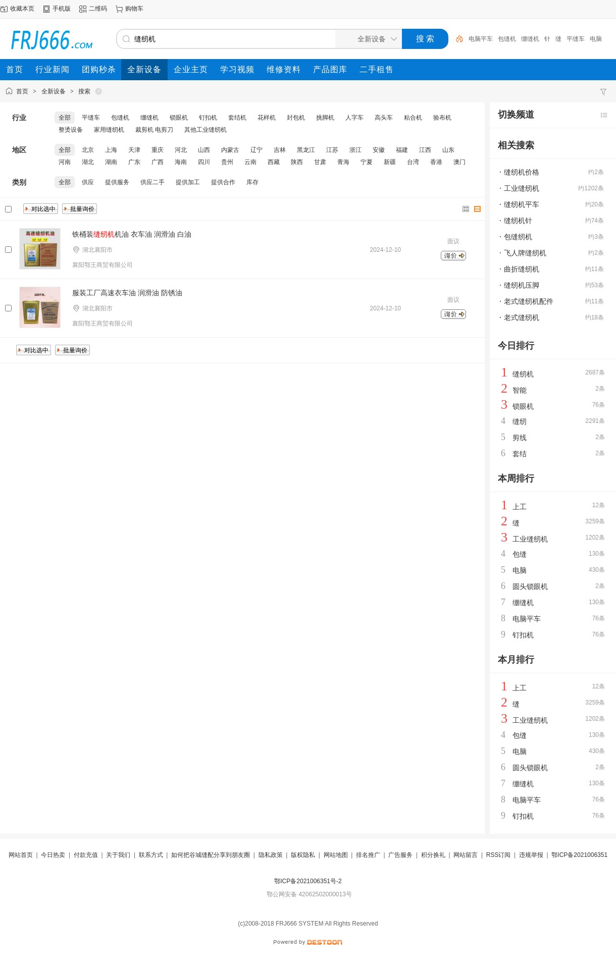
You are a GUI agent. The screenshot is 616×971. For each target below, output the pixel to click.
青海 (343, 162)
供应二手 (152, 182)
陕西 (297, 162)
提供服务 (117, 182)
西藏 (274, 162)
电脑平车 (481, 38)
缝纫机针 (518, 221)
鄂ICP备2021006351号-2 (307, 881)
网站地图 (336, 854)
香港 (436, 162)
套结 (519, 454)
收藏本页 (22, 8)
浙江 (355, 149)
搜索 (84, 91)
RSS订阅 (498, 854)
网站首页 (21, 854)
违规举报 (531, 854)
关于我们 (118, 854)
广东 (134, 162)
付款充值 (86, 854)
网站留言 (465, 854)
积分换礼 (433, 854)
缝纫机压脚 (521, 285)
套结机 (237, 117)
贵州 (227, 162)
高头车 (384, 117)
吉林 (280, 149)
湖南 (111, 162)
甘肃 (320, 162)
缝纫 (519, 421)
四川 (204, 162)
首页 (22, 91)
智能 (519, 390)
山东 (448, 149)
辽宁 (256, 149)
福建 (402, 149)
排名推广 (368, 854)
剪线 (519, 438)
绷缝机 (530, 38)
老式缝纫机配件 (528, 301)
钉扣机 (208, 117)
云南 (250, 162)
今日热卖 (53, 854)
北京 (88, 149)
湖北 (88, 162)
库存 (252, 182)
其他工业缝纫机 (205, 129)
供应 (88, 182)
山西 (204, 149)
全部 (65, 117)
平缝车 (576, 38)
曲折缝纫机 (521, 269)
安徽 (379, 149)
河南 (65, 162)
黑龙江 (306, 149)
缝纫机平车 (521, 204)
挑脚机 (325, 117)
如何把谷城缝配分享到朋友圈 (210, 854)
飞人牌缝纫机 (525, 253)
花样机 (267, 117)
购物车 (134, 8)
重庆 (157, 149)
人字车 (354, 117)
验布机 (442, 117)
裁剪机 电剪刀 (154, 129)
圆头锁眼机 (530, 586)
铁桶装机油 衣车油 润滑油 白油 (131, 234)
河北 (181, 149)
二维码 (98, 8)
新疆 (390, 162)
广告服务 (400, 854)
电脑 (596, 38)
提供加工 (188, 182)
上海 (111, 149)
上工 (519, 507)
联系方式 (151, 854)
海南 (181, 162)
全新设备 (53, 91)
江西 (425, 149)
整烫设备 (71, 129)
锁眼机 (179, 117)
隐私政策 (271, 854)
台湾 (413, 162)
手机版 (62, 8)
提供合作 (223, 182)
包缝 (519, 554)
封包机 (296, 117)
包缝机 (507, 38)
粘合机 (413, 117)
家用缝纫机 (109, 129)
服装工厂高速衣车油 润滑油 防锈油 (127, 293)
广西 (157, 162)
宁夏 (367, 162)
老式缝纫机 (521, 317)
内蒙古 (230, 149)
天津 (134, 149)
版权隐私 (303, 854)
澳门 (459, 162)
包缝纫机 (518, 237)
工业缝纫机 (521, 188)
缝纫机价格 (521, 172)
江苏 (332, 149)
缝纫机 (523, 374)
